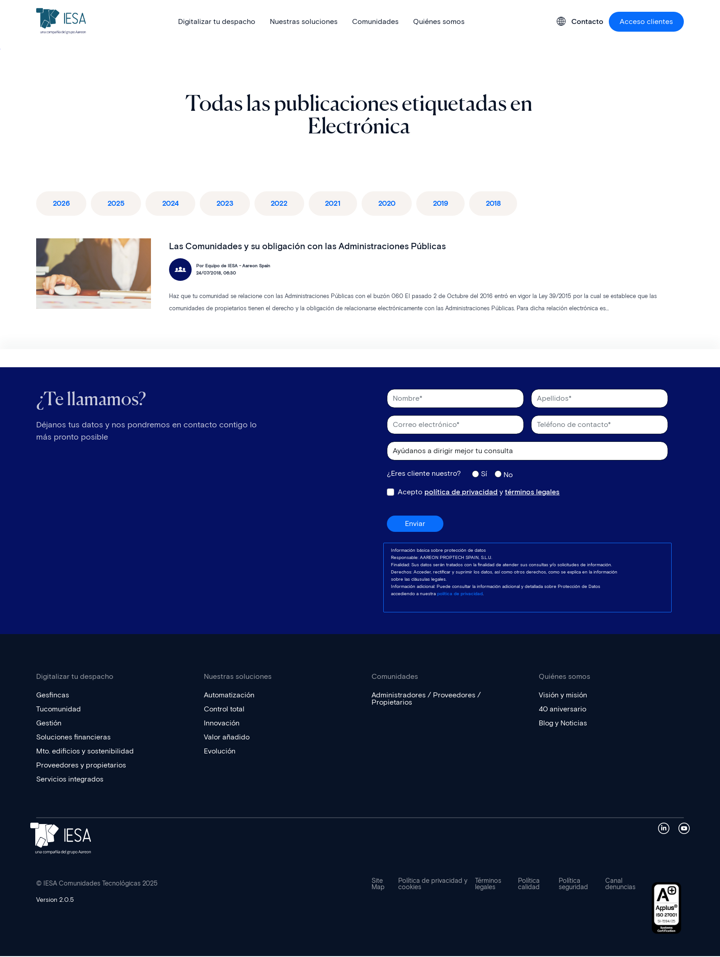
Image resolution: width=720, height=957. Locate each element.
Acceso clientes (646, 21)
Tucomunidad (58, 710)
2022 (287, 203)
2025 (118, 203)
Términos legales (488, 885)
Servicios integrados (70, 780)
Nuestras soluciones (304, 22)
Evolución (220, 752)
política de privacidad (461, 492)
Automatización (230, 696)
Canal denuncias (620, 885)
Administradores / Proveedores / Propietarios (427, 699)
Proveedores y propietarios (82, 766)
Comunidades (375, 22)
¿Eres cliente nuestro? (424, 474)
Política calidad (529, 885)
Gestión (49, 724)
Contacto (587, 21)
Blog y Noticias (563, 724)
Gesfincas (52, 696)
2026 (62, 203)
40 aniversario (563, 710)
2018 (509, 203)
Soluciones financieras (74, 738)
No (508, 475)
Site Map (378, 885)
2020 (399, 203)
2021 (343, 203)
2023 (231, 203)
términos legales (532, 492)
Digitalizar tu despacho (216, 22)
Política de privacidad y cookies (432, 885)
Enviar (415, 524)
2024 (175, 203)
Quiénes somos (439, 22)
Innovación (222, 724)
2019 (454, 203)
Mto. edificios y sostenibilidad (86, 752)
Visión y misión (563, 696)
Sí (484, 474)
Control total (225, 710)
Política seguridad (573, 885)
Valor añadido (227, 738)
